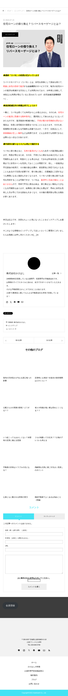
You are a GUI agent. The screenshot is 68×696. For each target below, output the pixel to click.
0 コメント (18, 516)
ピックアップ (10, 34)
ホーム (34, 662)
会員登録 (10, 605)
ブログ (34, 680)
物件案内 (34, 675)
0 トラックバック (49, 516)
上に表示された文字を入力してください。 (34, 578)
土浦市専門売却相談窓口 (34, 671)
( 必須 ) (16, 530)
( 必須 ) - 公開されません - (17, 538)
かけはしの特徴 (34, 667)
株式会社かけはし (15, 273)
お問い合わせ (34, 684)
